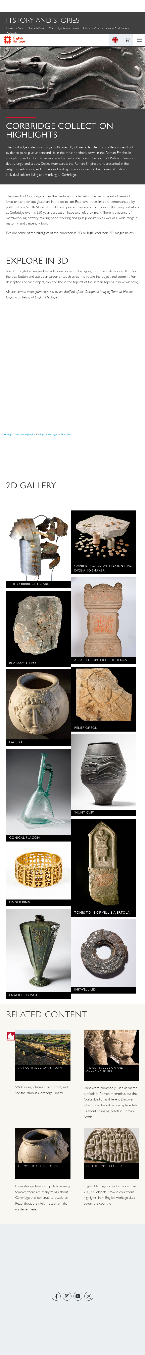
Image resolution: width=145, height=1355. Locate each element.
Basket (127, 6)
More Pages (15, 43)
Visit (21, 28)
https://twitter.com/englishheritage (88, 1296)
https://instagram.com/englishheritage (67, 1296)
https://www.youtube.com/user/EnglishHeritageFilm (78, 1296)
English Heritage (14, 6)
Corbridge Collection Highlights (18, 434)
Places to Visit (36, 28)
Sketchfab (66, 434)
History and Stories (117, 28)
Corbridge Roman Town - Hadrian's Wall (74, 28)
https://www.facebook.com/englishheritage (56, 1296)
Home (10, 28)
